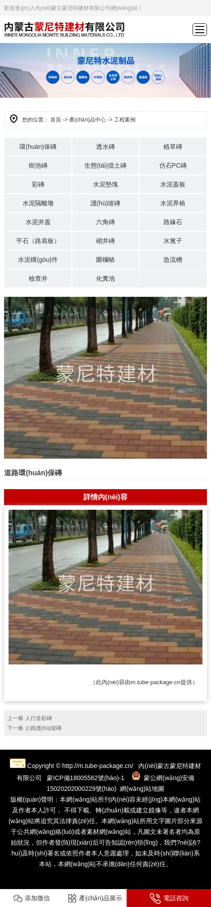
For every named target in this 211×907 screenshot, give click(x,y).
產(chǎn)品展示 (95, 898)
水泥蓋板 (172, 184)
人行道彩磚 (38, 718)
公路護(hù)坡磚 (43, 728)
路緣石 (172, 222)
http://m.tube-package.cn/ (97, 765)
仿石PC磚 (173, 165)
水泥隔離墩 (38, 203)
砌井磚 (105, 240)
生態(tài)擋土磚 (105, 165)
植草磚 (172, 146)
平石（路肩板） (38, 240)
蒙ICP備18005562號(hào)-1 (85, 777)
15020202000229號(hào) (82, 788)
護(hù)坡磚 (106, 203)
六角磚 (105, 222)
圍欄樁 (105, 259)
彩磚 (38, 184)
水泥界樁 (172, 203)
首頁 (55, 120)
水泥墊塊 (105, 184)
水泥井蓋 (38, 222)
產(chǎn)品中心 (87, 120)
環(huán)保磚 (37, 146)
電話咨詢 (169, 898)
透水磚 (105, 146)
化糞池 (105, 278)
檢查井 (38, 278)
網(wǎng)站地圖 (142, 788)
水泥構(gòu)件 (38, 259)
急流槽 (172, 259)
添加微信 (31, 898)
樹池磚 (38, 165)
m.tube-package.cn (155, 682)
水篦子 (172, 240)
